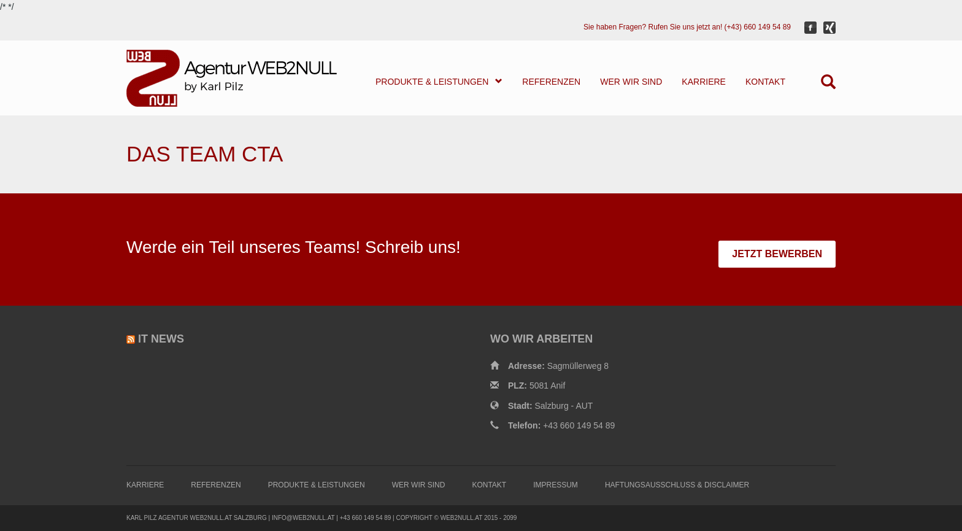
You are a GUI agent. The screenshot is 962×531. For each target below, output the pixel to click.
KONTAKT (765, 82)
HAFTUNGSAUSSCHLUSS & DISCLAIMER (677, 485)
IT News (161, 339)
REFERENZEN (551, 82)
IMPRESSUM (555, 485)
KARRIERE (704, 82)
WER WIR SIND (631, 82)
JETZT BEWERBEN (777, 254)
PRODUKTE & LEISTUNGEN (438, 81)
